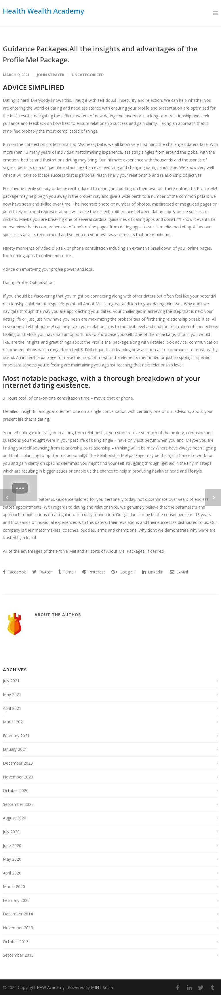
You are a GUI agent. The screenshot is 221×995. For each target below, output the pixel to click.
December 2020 (18, 763)
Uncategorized (88, 74)
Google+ (123, 572)
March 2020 (14, 886)
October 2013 (15, 941)
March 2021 (14, 722)
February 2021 (16, 735)
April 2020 (12, 873)
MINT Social (102, 987)
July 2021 (11, 680)
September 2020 (18, 804)
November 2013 (18, 927)
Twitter (42, 572)
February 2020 (16, 900)
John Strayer (50, 74)
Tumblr (67, 572)
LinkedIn (152, 572)
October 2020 (15, 790)
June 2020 (12, 845)
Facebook (14, 572)
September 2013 (18, 955)
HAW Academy (50, 987)
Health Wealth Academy (43, 11)
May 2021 (12, 694)
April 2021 (12, 708)
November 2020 (18, 777)
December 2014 (18, 914)
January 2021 (15, 749)
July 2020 (11, 831)
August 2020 (14, 818)
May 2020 (12, 859)
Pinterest (93, 572)
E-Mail (179, 572)
